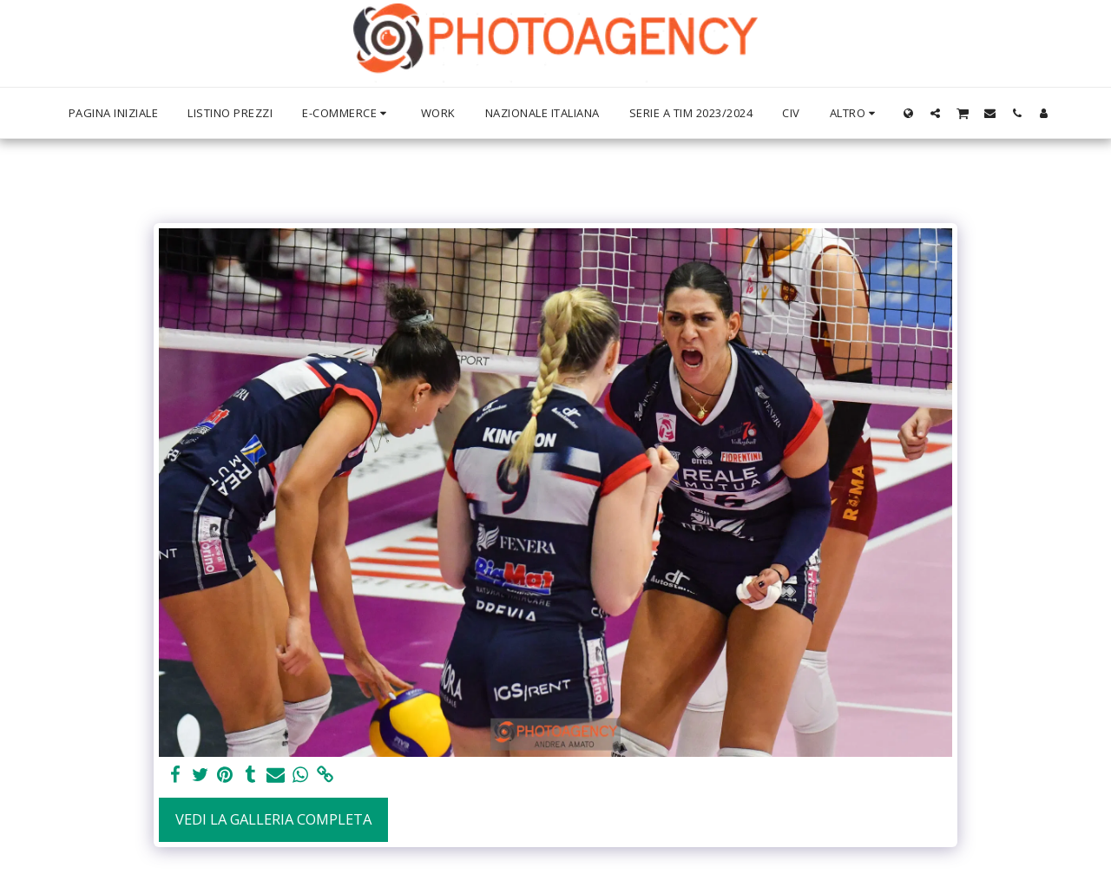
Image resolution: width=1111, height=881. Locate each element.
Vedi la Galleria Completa (273, 819)
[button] (935, 113)
